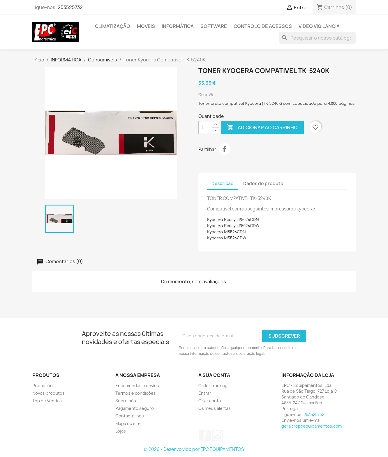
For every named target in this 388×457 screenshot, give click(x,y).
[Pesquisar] (317, 38)
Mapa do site (128, 423)
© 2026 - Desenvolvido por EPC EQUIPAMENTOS (194, 449)
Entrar (204, 393)
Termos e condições (135, 393)
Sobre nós (125, 400)
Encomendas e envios (137, 385)
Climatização (112, 26)
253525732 (70, 7)
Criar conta (209, 400)
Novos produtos (48, 393)
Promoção (42, 385)
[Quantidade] (205, 127)
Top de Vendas (47, 400)
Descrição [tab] (222, 183)
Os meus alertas (214, 408)
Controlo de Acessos (263, 26)
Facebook (205, 435)
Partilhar (224, 149)
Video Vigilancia (319, 26)
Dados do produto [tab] (263, 183)
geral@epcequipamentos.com (311, 426)
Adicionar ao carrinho (262, 127)
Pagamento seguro (134, 408)
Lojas (120, 431)
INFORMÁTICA (178, 26)
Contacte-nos (129, 416)
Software (213, 26)
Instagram (217, 435)
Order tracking (212, 385)
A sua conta (214, 375)
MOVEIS (146, 26)
